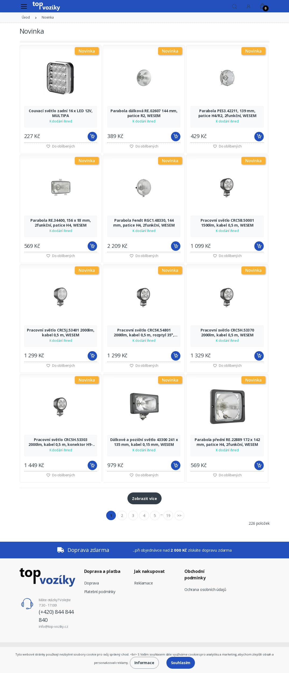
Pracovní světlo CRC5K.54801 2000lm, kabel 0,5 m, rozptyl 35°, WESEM (144, 332)
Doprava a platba (102, 571)
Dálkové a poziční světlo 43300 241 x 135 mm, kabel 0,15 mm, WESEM (144, 442)
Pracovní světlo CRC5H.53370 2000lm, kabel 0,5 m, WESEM (227, 332)
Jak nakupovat (149, 571)
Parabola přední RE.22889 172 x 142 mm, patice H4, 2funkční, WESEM (227, 442)
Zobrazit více (144, 498)
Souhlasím (181, 662)
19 (168, 515)
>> (179, 515)
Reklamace (143, 583)
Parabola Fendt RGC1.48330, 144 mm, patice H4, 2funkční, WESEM (144, 223)
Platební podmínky (100, 591)
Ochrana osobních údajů (205, 589)
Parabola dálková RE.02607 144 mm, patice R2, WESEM (143, 113)
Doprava (91, 583)
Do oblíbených (144, 146)
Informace (144, 662)
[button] (234, 6)
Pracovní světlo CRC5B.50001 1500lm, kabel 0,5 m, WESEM (227, 223)
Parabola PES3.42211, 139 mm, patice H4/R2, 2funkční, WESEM (227, 113)
